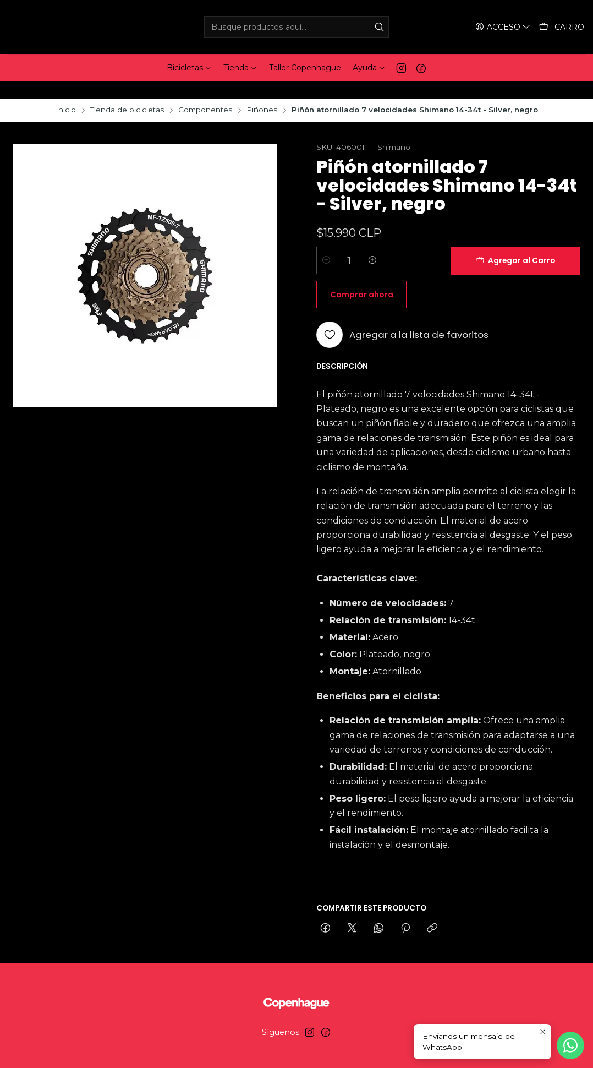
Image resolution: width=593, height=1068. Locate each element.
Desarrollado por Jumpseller (353, 1049)
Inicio (66, 93)
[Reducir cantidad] (326, 244)
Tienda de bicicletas (127, 93)
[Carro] (561, 27)
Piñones (261, 93)
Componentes (205, 93)
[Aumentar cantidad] (372, 244)
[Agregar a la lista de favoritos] (402, 284)
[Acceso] (504, 27)
